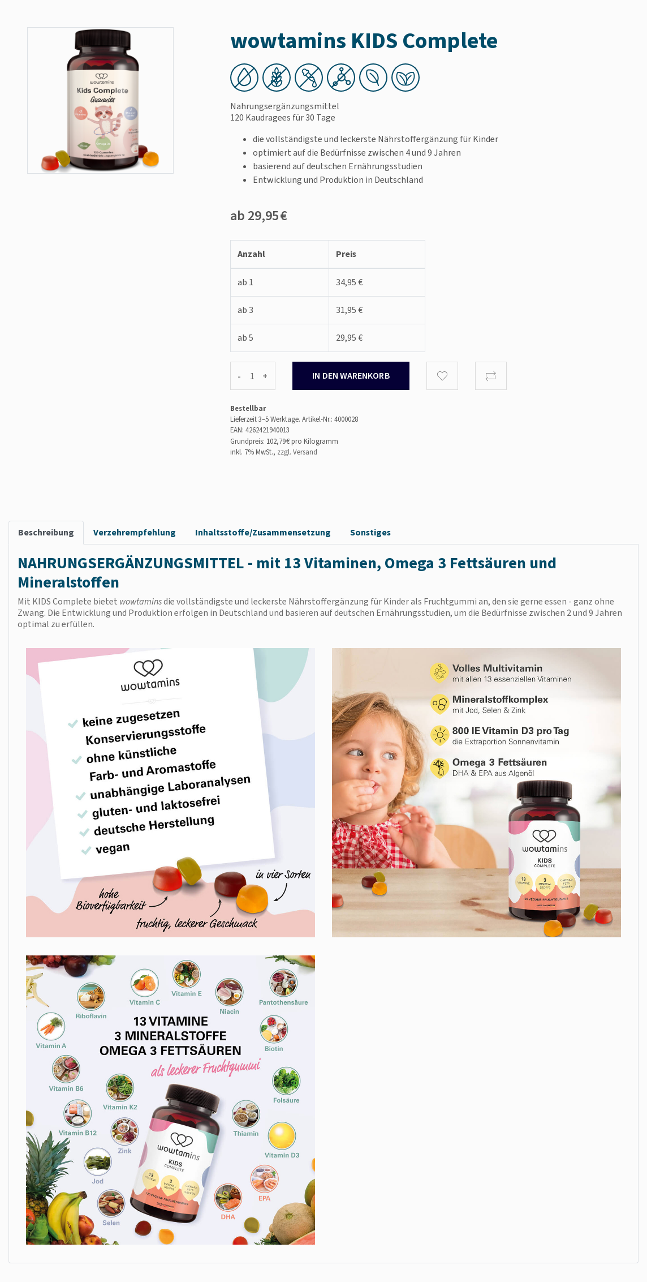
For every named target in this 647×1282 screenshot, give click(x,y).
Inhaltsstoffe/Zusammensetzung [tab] (263, 532)
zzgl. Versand (297, 452)
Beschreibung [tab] (46, 532)
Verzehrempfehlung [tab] (134, 532)
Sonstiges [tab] (370, 532)
